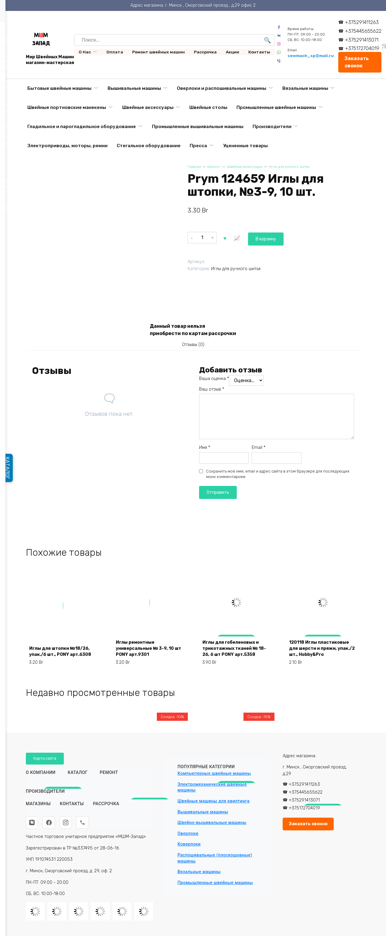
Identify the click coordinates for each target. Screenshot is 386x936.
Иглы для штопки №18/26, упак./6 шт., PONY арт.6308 (57, 659)
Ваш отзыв (211, 391)
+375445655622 (365, 31)
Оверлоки (187, 831)
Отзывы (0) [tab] (193, 346)
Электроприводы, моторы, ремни (67, 145)
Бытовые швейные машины (59, 88)
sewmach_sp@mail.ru (312, 55)
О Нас (85, 51)
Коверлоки (189, 842)
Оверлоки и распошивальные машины (221, 88)
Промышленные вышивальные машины (197, 126)
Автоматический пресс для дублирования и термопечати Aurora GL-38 (321, 841)
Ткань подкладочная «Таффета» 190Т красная (62, 848)
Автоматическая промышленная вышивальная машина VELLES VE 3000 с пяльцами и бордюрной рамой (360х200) (147, 835)
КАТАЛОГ (9, 468)
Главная (195, 167)
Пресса (198, 145)
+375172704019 (364, 48)
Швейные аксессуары (148, 107)
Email (258, 450)
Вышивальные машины (134, 88)
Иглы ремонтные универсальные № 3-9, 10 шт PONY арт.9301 (149, 659)
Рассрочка (205, 51)
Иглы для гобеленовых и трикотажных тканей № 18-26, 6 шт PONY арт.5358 (235, 655)
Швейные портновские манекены (66, 107)
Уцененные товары (245, 145)
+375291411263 (364, 22)
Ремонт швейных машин (158, 51)
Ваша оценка (214, 381)
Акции (232, 51)
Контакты (259, 51)
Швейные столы (208, 107)
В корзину (239, 237)
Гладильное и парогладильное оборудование (81, 126)
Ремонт (109, 771)
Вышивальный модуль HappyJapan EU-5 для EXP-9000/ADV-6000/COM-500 (232, 841)
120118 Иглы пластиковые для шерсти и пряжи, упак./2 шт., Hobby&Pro (322, 655)
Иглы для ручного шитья (301, 167)
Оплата (114, 51)
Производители (272, 126)
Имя (204, 450)
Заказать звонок (358, 62)
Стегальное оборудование (149, 145)
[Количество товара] (202, 237)
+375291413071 (364, 40)
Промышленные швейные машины (276, 107)
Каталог (216, 167)
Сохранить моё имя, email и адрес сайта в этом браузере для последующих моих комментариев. (278, 476)
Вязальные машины (305, 88)
